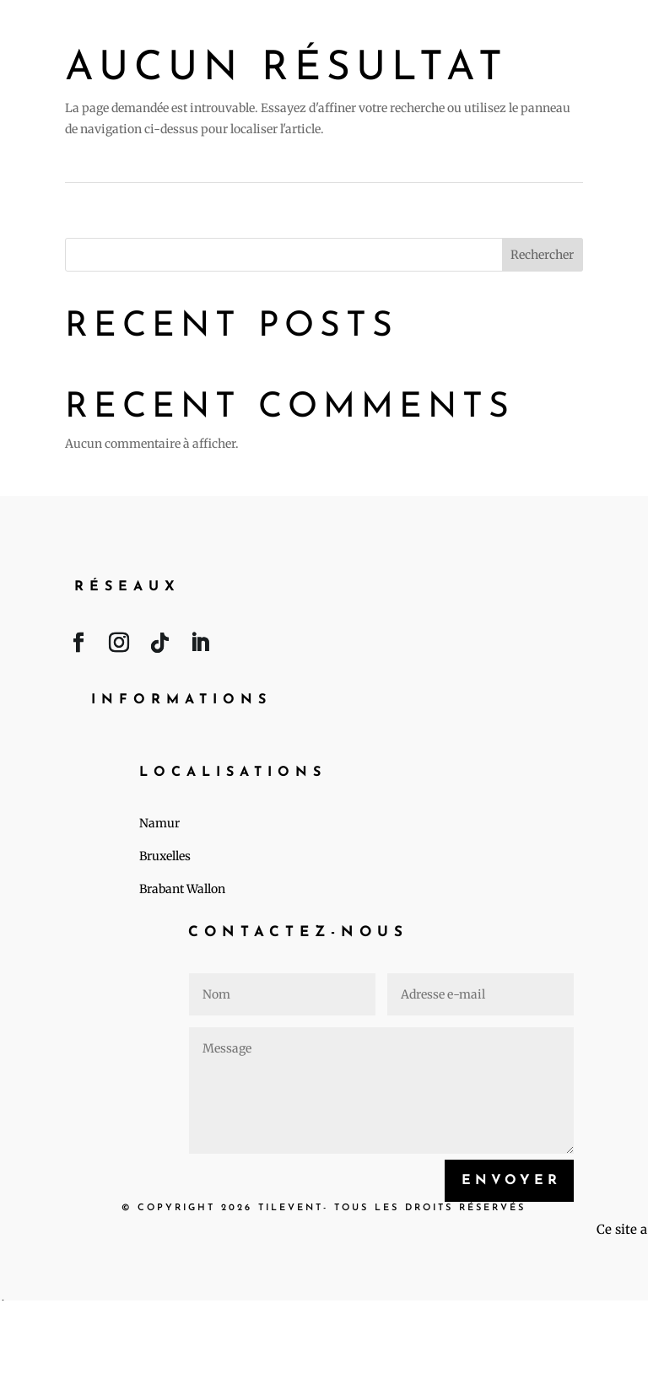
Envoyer (511, 1180)
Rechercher (542, 254)
